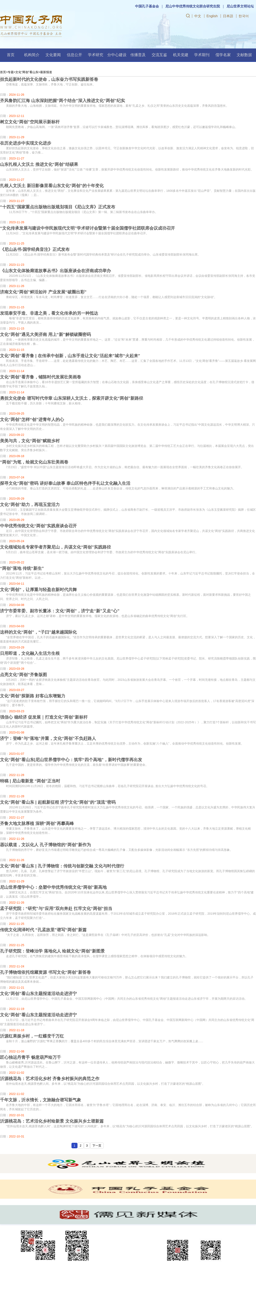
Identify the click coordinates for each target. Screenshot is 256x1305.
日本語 (228, 16)
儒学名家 (223, 55)
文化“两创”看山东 (26, 72)
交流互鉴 (159, 55)
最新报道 (46, 72)
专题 (11, 72)
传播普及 (138, 55)
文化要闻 (53, 55)
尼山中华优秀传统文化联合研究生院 (192, 6)
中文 (197, 16)
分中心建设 (117, 55)
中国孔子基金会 (147, 6)
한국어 (244, 16)
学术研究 (95, 55)
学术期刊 (201, 55)
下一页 (96, 1145)
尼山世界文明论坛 (240, 6)
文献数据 (244, 55)
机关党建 (180, 55)
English (212, 16)
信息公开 (74, 55)
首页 (11, 55)
